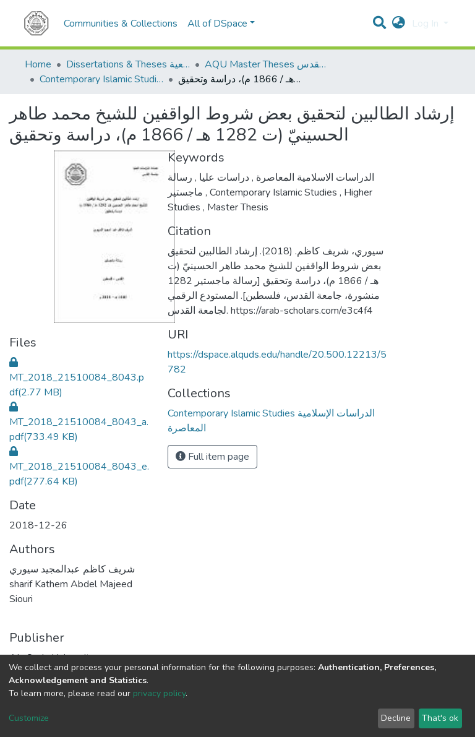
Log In (426, 23)
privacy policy (159, 693)
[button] (398, 23)
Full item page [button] (212, 456)
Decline (396, 718)
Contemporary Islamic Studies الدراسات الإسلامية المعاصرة (101, 79)
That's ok (440, 718)
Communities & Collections (121, 23)
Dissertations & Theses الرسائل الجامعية (128, 64)
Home (38, 64)
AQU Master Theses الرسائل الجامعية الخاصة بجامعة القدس (266, 64)
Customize (29, 718)
